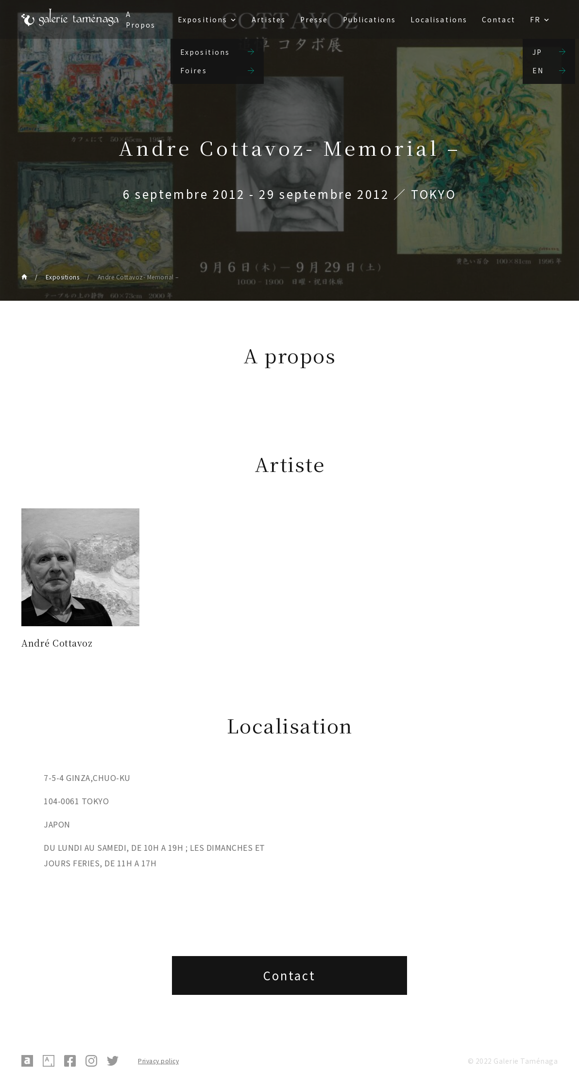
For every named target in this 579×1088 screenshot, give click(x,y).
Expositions (202, 19)
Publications (369, 19)
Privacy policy (158, 1060)
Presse (314, 19)
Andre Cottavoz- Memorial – (138, 277)
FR (535, 19)
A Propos (141, 19)
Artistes (269, 19)
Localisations (438, 19)
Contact (498, 19)
